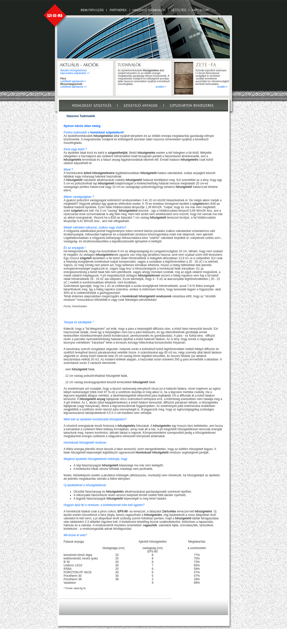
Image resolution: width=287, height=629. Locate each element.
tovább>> (161, 86)
